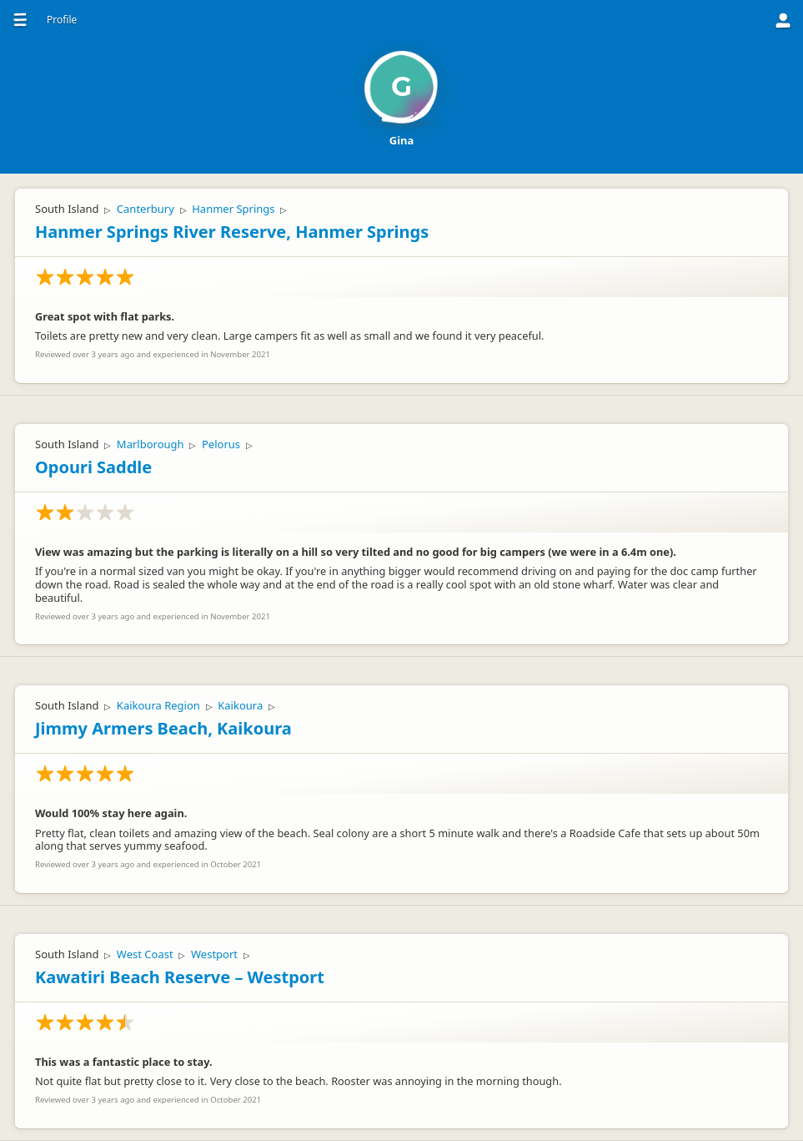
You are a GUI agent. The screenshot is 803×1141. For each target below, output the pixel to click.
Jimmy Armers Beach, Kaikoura (163, 728)
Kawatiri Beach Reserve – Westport (179, 977)
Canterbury (145, 208)
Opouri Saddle (93, 467)
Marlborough (150, 444)
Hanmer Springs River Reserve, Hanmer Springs (232, 231)
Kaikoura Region (158, 705)
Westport (214, 954)
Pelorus (221, 444)
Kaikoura (240, 705)
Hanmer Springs (233, 208)
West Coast (145, 954)
